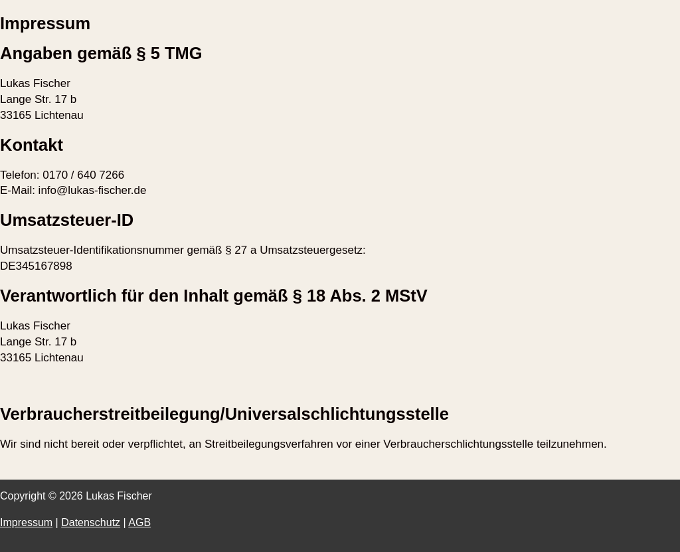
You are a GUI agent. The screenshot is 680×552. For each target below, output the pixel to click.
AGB (139, 522)
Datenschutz (90, 522)
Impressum (26, 522)
